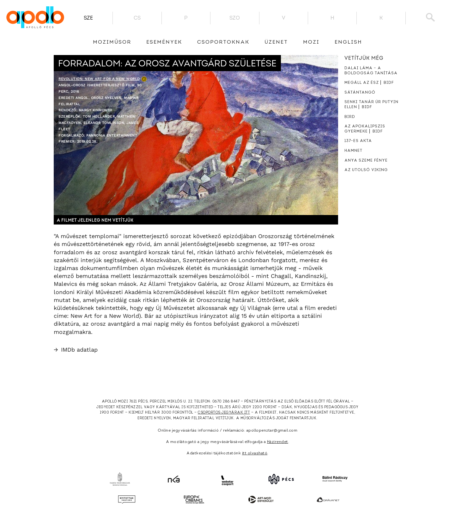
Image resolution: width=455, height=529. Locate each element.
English (348, 42)
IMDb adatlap (76, 349)
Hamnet (353, 151)
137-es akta (358, 141)
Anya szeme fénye (366, 161)
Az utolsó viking (366, 170)
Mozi (311, 42)
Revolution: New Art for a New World (99, 79)
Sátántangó (359, 93)
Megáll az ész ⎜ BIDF (369, 83)
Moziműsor (112, 42)
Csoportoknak (223, 42)
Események (164, 42)
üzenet (276, 42)
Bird (349, 117)
